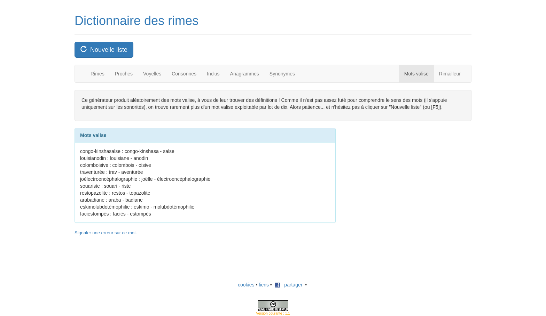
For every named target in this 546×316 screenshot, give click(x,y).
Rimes (97, 73)
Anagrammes (244, 73)
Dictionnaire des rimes (136, 21)
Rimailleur (450, 73)
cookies (246, 284)
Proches (124, 73)
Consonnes (184, 73)
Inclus (213, 73)
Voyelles (152, 73)
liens (264, 284)
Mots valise (416, 73)
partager (289, 284)
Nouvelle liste (103, 49)
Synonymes (282, 73)
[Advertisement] (398, 171)
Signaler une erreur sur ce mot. (106, 232)
